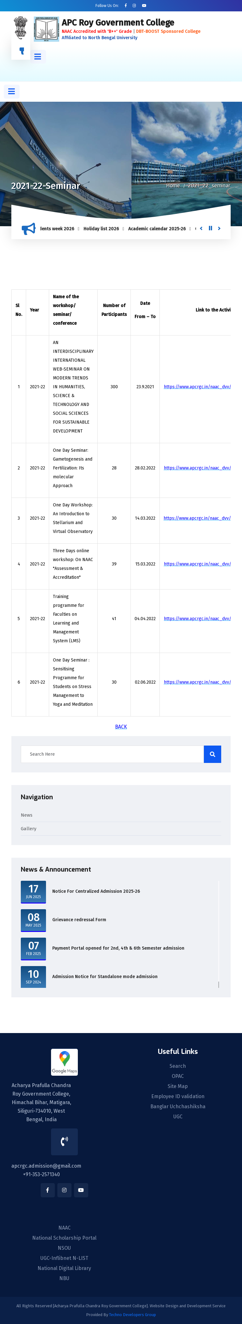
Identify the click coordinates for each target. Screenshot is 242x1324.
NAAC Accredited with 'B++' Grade (97, 31)
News (26, 815)
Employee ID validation (178, 1096)
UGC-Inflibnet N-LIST (64, 1258)
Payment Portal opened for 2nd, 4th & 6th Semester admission (118, 948)
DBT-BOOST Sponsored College (168, 31)
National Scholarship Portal (64, 1238)
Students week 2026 (56, 229)
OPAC (178, 1076)
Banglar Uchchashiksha (177, 1106)
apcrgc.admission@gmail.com (46, 1166)
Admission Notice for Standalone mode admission (105, 976)
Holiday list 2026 (104, 229)
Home (173, 185)
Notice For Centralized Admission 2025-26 (96, 891)
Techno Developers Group (132, 1314)
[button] (38, 56)
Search (178, 1066)
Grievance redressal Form (79, 919)
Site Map (178, 1086)
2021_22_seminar (209, 185)
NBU (64, 1278)
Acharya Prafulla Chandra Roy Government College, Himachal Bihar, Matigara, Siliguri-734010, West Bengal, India (41, 1102)
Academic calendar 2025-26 (160, 229)
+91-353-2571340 (41, 1174)
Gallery (28, 828)
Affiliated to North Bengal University (99, 37)
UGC (177, 1116)
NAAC (64, 1227)
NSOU (64, 1248)
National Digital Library (64, 1268)
